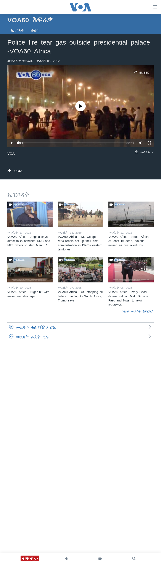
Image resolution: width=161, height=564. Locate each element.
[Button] (15, 172)
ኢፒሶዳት (17, 30)
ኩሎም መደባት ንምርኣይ (138, 311)
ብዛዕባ (35, 30)
